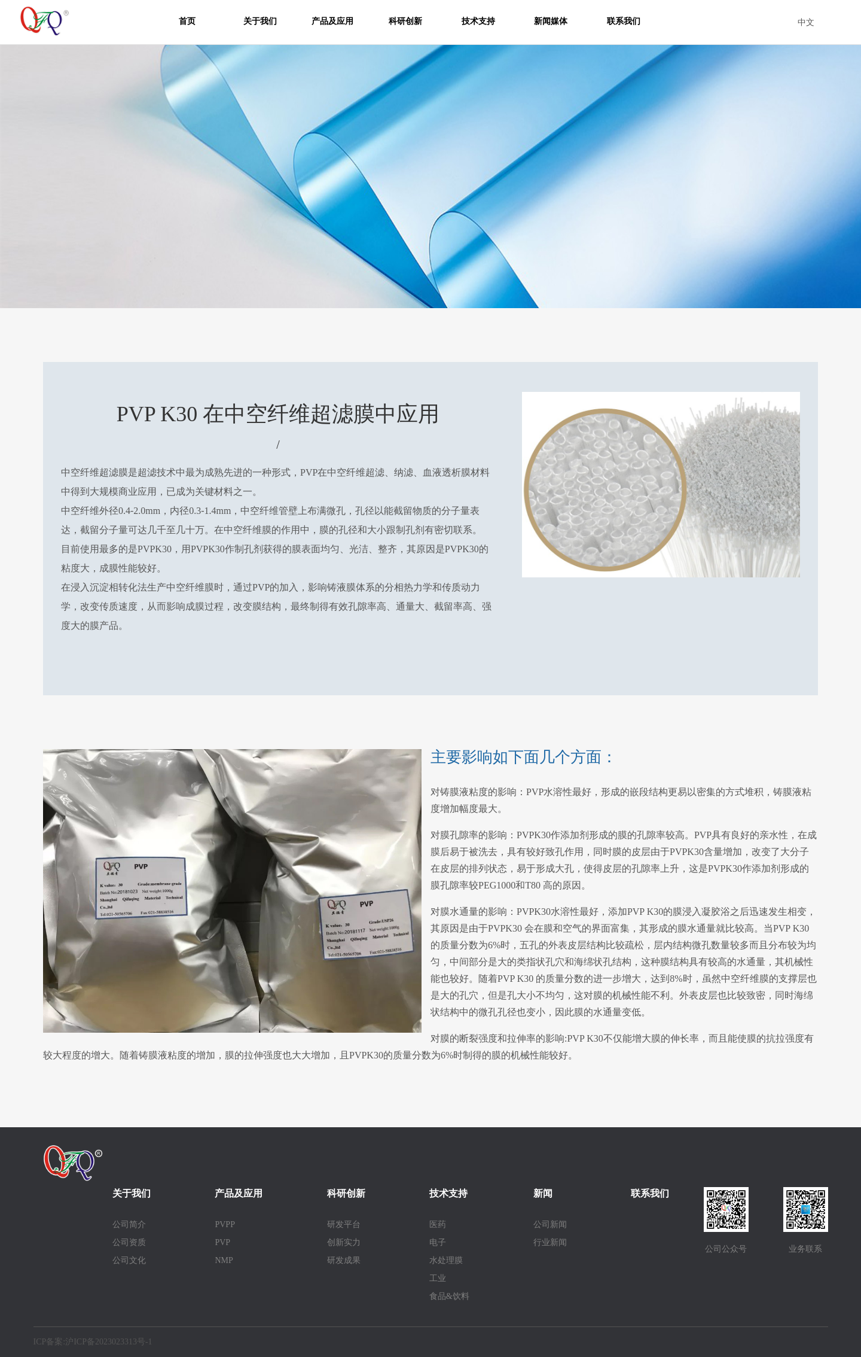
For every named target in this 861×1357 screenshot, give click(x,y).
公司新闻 (550, 1224)
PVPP (224, 1224)
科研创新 (405, 21)
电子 (437, 1242)
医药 (437, 1224)
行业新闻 (550, 1242)
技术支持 (478, 21)
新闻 (542, 1193)
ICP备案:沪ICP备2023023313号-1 (92, 1341)
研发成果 (344, 1260)
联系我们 (623, 21)
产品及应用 (332, 21)
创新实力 (344, 1242)
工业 (437, 1278)
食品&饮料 (449, 1296)
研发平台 (344, 1224)
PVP (222, 1242)
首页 (187, 21)
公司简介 (129, 1224)
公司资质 (129, 1242)
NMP (224, 1260)
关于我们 (260, 21)
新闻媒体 (550, 21)
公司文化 (129, 1260)
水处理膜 (446, 1260)
